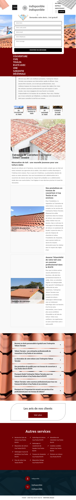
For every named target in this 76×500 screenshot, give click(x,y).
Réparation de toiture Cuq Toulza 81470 (21, 447)
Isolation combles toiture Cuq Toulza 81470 (55, 448)
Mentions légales (48, 497)
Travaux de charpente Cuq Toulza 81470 (39, 455)
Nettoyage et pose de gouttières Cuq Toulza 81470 (21, 454)
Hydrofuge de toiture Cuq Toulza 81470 (38, 439)
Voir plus (38, 415)
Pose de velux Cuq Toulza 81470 (20, 461)
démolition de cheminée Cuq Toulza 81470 (56, 440)
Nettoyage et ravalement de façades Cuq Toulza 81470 (38, 447)
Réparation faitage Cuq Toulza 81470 (38, 461)
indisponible (37, 6)
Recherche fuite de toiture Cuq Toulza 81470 (20, 440)
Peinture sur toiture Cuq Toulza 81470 (56, 455)
